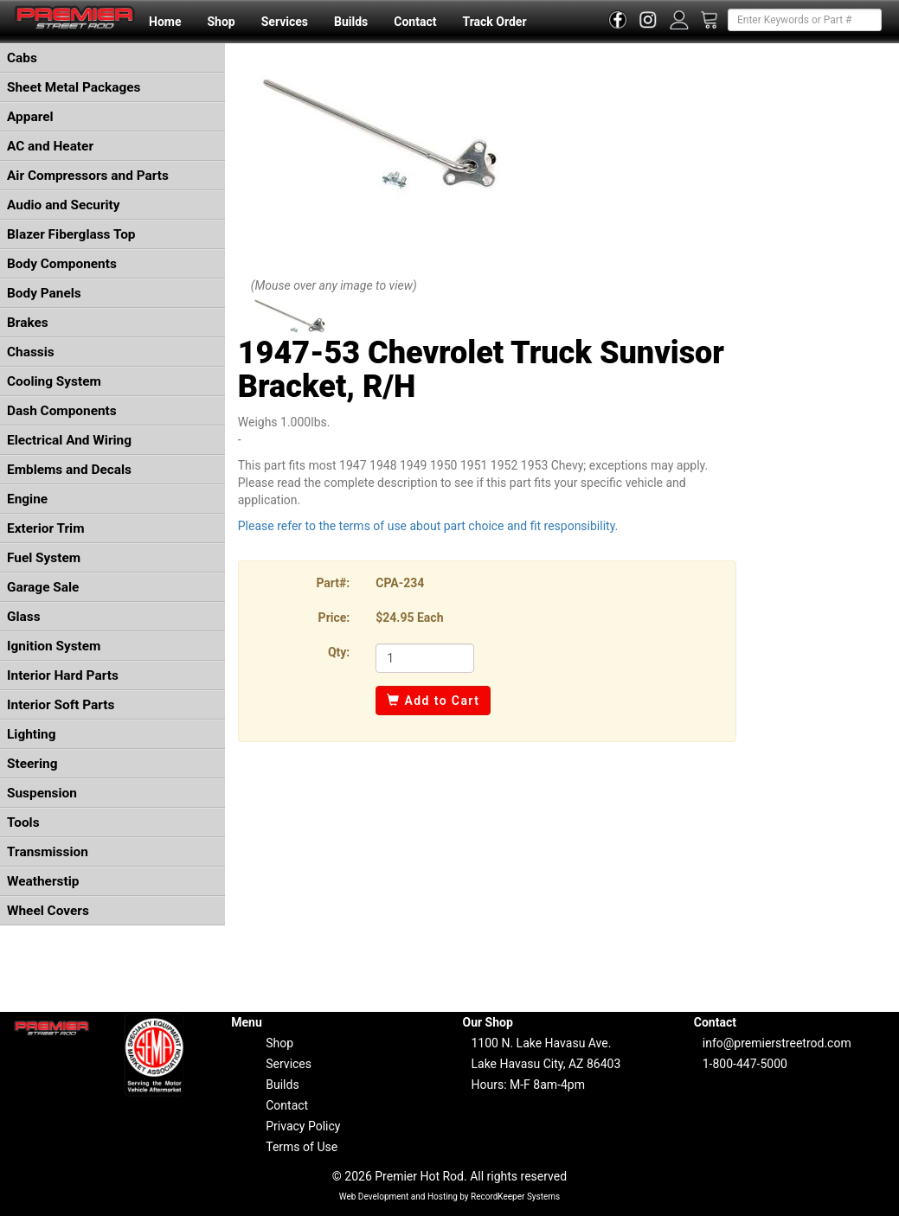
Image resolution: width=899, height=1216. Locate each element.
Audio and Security (63, 205)
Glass (24, 616)
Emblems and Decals (69, 469)
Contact (415, 22)
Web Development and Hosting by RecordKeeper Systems (450, 1196)
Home (165, 22)
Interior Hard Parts (63, 675)
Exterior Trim (46, 528)
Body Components (62, 264)
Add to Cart (433, 700)
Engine (27, 499)
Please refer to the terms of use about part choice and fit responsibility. (428, 526)
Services (284, 22)
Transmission (47, 852)
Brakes (27, 322)
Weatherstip (43, 881)
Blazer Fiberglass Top (71, 234)
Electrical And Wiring (69, 440)
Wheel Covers (48, 910)
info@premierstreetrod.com (777, 1043)
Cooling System (54, 381)
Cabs (22, 58)
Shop (220, 22)
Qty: (339, 652)
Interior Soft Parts (60, 705)
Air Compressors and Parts (88, 175)
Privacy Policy (303, 1126)
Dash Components (62, 411)
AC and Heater (50, 146)
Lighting (31, 734)
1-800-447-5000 (745, 1064)
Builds (351, 22)
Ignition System (53, 646)
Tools (23, 822)
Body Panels (44, 293)
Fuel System (43, 558)
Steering (32, 763)
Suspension (42, 793)
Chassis (31, 352)
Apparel (30, 117)
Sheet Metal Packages (73, 87)
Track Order (494, 22)
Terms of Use (301, 1147)
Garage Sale (43, 587)
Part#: (333, 583)
